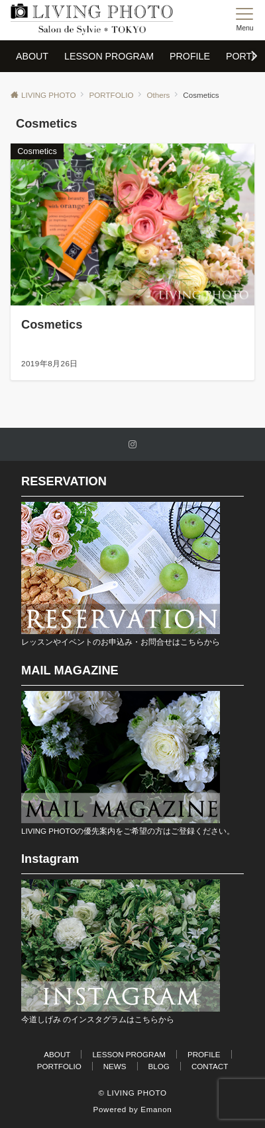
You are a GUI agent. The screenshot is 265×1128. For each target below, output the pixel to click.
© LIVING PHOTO (132, 1092)
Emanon (156, 1109)
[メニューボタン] (244, 20)
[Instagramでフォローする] (132, 444)
